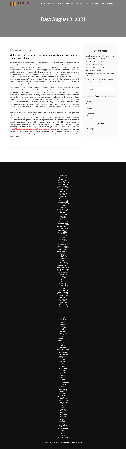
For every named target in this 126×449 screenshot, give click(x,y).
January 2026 (63, 181)
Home (63, 379)
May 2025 (63, 195)
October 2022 (63, 250)
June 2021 (63, 278)
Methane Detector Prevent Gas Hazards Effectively (100, 75)
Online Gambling (63, 400)
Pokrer (63, 407)
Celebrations (63, 338)
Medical (63, 391)
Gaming (63, 374)
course (62, 342)
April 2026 (63, 175)
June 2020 (63, 299)
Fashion (63, 363)
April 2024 (63, 218)
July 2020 (63, 297)
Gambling (63, 368)
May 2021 (63, 280)
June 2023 (63, 235)
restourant (63, 414)
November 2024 (63, 205)
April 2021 (63, 281)
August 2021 (63, 274)
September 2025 (63, 188)
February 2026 (63, 179)
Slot (63, 423)
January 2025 (63, 202)
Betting (63, 324)
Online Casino (63, 398)
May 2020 (63, 301)
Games (63, 372)
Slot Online (63, 425)
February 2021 (63, 285)
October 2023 (63, 228)
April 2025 (63, 197)
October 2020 (63, 292)
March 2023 (63, 241)
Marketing (80, 3)
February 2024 (63, 221)
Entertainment (92, 3)
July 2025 (63, 191)
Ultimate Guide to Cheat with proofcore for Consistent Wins (100, 80)
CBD (62, 337)
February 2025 (63, 200)
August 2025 (63, 190)
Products (63, 413)
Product (110, 3)
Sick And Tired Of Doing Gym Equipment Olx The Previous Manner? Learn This (44, 56)
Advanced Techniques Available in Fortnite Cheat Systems (100, 69)
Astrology (63, 319)
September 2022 (63, 251)
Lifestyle (63, 384)
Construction (63, 340)
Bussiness (63, 333)
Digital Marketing (63, 349)
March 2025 (63, 198)
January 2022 (63, 265)
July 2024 (63, 213)
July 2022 (63, 255)
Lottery (63, 386)
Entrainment (63, 358)
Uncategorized (63, 437)
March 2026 (63, 177)
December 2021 (63, 267)
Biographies (63, 328)
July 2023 (63, 234)
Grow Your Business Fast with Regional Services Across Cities (100, 63)
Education (69, 3)
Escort (63, 360)
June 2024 (63, 214)
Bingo (63, 326)
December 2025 (63, 182)
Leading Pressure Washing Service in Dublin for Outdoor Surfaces (100, 57)
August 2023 (63, 232)
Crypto (63, 344)
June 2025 (63, 193)
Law (102, 3)
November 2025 (63, 184)
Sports (63, 432)
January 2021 (63, 287)
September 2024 (63, 209)
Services (63, 418)
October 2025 (63, 186)
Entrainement (63, 356)
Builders (63, 330)
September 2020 (63, 294)
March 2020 (63, 304)
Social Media (63, 428)
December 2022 (63, 246)
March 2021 (63, 283)
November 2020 (63, 290)
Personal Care (63, 402)
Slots (63, 427)
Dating (63, 345)
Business (51, 3)
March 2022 (63, 262)
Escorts (63, 361)
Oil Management (63, 397)
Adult (63, 317)
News (63, 395)
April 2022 (63, 260)
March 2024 (63, 220)
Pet (63, 404)
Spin (63, 430)
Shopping (63, 420)
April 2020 (63, 303)
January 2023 (63, 244)
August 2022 (63, 253)
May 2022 (63, 258)
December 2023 (63, 225)
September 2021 (63, 273)
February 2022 (63, 264)
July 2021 (63, 276)
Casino (42, 3)
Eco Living (63, 351)
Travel (63, 436)
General (63, 375)
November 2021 (63, 269)
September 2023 (63, 230)
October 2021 (63, 271)
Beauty (63, 323)
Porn (63, 409)
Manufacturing (63, 388)
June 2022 (63, 257)
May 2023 (62, 237)
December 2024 (63, 204)
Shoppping (63, 421)
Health (60, 3)
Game (63, 370)
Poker (63, 406)
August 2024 (63, 211)
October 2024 (63, 207)
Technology (63, 434)
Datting (63, 347)
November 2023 (63, 227)
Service (63, 416)
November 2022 (63, 248)
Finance (63, 365)
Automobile (63, 321)
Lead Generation (63, 383)
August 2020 (63, 296)
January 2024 (63, 223)
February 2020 (63, 306)
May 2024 (63, 216)
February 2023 (63, 243)
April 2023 (63, 239)
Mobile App (63, 393)
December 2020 (63, 288)
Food (63, 367)
